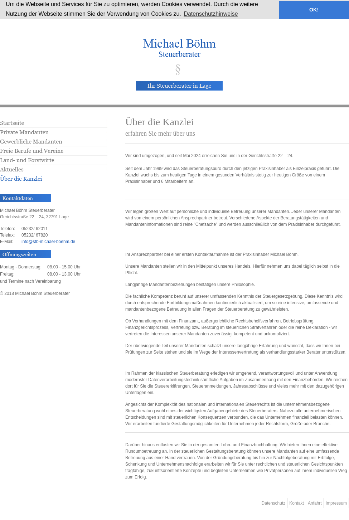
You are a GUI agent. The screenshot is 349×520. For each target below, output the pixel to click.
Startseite (53, 124)
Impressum (336, 503)
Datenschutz (274, 503)
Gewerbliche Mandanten (53, 144)
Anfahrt (315, 503)
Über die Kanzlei (53, 179)
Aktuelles (53, 171)
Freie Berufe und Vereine (53, 153)
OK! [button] (314, 10)
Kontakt (296, 503)
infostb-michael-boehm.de (48, 241)
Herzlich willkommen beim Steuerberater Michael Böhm (179, 48)
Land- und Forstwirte (53, 162)
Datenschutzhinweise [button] (211, 14)
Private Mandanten (53, 134)
